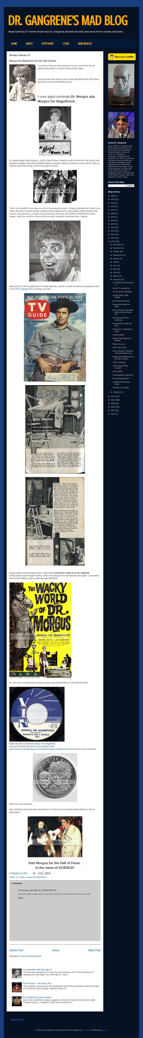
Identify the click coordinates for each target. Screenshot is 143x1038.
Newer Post (16, 950)
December (117, 245)
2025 (113, 199)
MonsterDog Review (121, 378)
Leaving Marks (118, 335)
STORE (66, 43)
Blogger (104, 1030)
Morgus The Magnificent (45, 744)
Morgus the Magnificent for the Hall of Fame (123, 358)
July (115, 262)
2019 (113, 217)
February (117, 279)
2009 (113, 403)
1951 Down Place (120, 347)
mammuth (86, 1030)
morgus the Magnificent (36, 877)
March (116, 276)
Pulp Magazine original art (123, 375)
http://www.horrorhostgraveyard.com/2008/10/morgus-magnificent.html (39, 749)
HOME (14, 43)
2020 (113, 213)
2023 (113, 203)
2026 (113, 196)
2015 (113, 231)
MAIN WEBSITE (85, 43)
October (116, 251)
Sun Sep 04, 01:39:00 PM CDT (43, 890)
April (115, 272)
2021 (113, 210)
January (116, 392)
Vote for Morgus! (119, 362)
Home (55, 950)
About (29, 43)
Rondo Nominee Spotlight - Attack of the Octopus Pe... (123, 312)
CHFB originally (21, 289)
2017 (113, 224)
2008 (113, 407)
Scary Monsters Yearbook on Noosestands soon (123, 352)
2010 (113, 400)
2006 (113, 414)
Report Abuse (17, 1019)
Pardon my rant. (119, 344)
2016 (113, 227)
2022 (113, 206)
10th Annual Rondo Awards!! (120, 367)
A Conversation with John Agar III (37, 969)
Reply (20, 898)
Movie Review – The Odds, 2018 (37, 983)
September (117, 255)
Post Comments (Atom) (31, 956)
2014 (113, 234)
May (115, 269)
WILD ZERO (117, 371)
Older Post (94, 950)
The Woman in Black (121, 388)
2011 (113, 396)
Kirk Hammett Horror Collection (121, 319)
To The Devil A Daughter (122, 292)
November (117, 248)
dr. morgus (20, 877)
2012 (113, 241)
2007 (113, 410)
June (115, 266)
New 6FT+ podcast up (121, 288)
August (116, 258)
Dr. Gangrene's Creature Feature (37, 997)
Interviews (48, 43)
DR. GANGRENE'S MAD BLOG (68, 20)
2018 (113, 220)
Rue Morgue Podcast (121, 301)
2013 (113, 238)
